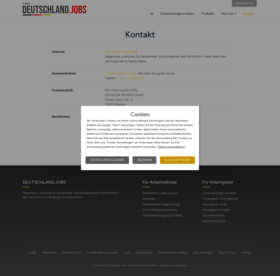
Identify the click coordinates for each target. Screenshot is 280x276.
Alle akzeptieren (177, 160)
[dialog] (140, 138)
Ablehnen (144, 160)
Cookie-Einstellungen (107, 160)
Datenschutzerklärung (171, 147)
